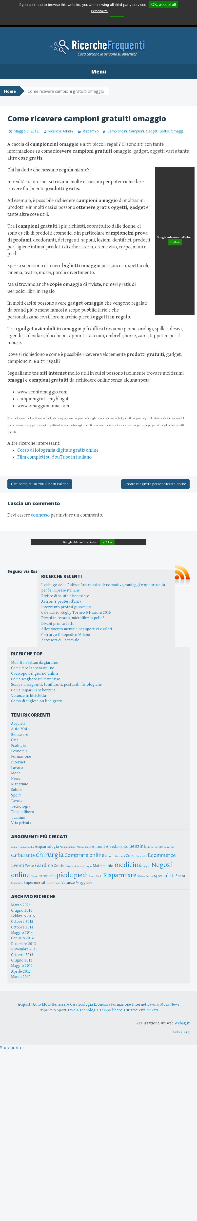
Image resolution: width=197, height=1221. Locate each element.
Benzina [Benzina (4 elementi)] (137, 846)
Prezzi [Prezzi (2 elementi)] (92, 876)
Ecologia (18, 745)
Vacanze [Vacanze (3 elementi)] (68, 882)
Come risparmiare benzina (33, 690)
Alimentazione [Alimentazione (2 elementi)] (68, 847)
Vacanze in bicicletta (28, 695)
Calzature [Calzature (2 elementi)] (169, 847)
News (15, 779)
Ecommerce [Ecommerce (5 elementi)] (162, 855)
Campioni (136, 131)
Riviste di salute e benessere (65, 596)
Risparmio (91, 131)
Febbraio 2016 (23, 916)
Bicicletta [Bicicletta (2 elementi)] (152, 847)
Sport (16, 795)
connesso (40, 515)
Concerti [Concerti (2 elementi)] (109, 856)
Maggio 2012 (22, 965)
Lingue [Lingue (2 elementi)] (88, 866)
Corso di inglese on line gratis (36, 701)
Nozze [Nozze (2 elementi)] (34, 876)
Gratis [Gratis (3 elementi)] (59, 866)
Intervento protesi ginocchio (66, 607)
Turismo (18, 817)
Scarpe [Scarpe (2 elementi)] (149, 876)
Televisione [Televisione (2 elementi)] (54, 883)
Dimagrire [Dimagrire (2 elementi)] (141, 856)
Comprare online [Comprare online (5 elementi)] (84, 855)
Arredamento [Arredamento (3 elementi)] (117, 846)
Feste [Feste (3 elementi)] (29, 866)
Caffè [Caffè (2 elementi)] (160, 847)
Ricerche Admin (60, 131)
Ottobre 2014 (22, 927)
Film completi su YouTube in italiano (54, 457)
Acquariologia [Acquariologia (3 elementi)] (47, 846)
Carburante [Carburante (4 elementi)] (23, 855)
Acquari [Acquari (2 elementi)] (15, 847)
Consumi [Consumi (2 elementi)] (120, 856)
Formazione (21, 756)
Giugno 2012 (21, 960)
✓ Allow (175, 242)
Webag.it (182, 1023)
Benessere (19, 734)
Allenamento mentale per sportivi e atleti (76, 629)
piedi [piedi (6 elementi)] (81, 875)
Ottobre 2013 (22, 955)
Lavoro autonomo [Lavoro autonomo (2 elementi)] (74, 866)
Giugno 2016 (21, 910)
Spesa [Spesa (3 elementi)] (180, 876)
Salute (16, 790)
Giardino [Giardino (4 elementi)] (44, 866)
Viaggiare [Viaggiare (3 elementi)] (84, 882)
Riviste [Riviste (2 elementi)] (141, 876)
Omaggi (177, 131)
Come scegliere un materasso (35, 679)
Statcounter (12, 1048)
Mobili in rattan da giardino (34, 662)
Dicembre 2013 (23, 944)
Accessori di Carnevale (60, 640)
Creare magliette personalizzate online (155, 483)
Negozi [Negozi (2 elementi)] (146, 866)
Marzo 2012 (21, 977)
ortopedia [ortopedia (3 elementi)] (47, 876)
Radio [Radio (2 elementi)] (99, 876)
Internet (18, 762)
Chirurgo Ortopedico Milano (65, 634)
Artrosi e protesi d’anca (61, 601)
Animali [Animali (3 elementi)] (98, 846)
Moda (15, 773)
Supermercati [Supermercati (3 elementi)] (35, 882)
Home (10, 91)
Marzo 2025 (21, 905)
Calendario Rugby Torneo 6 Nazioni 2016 (76, 612)
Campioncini (117, 131)
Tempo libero (22, 812)
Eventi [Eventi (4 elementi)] (17, 866)
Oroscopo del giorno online (35, 673)
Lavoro (17, 767)
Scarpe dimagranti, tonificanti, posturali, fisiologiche (56, 684)
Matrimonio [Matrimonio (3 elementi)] (103, 866)
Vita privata (21, 823)
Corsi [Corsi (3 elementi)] (130, 855)
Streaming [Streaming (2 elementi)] (17, 883)
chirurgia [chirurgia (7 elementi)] (49, 855)
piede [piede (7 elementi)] (64, 875)
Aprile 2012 (21, 971)
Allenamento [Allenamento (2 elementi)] (84, 847)
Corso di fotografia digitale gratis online (57, 450)
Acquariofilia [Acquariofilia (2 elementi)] (27, 847)
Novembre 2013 (24, 949)
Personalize (99, 11)
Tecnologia (20, 806)
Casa (14, 740)
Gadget (152, 131)
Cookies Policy (181, 1032)
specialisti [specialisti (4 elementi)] (164, 876)
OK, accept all (163, 4)
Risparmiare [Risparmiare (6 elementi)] (120, 875)
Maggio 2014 (22, 932)
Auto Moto (20, 729)
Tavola (16, 800)
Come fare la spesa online (32, 668)
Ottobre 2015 (22, 921)
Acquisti (18, 723)
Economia (19, 751)
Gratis (164, 131)
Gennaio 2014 (22, 938)
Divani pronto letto (58, 623)
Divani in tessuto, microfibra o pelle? (72, 618)
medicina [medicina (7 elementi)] (128, 865)
